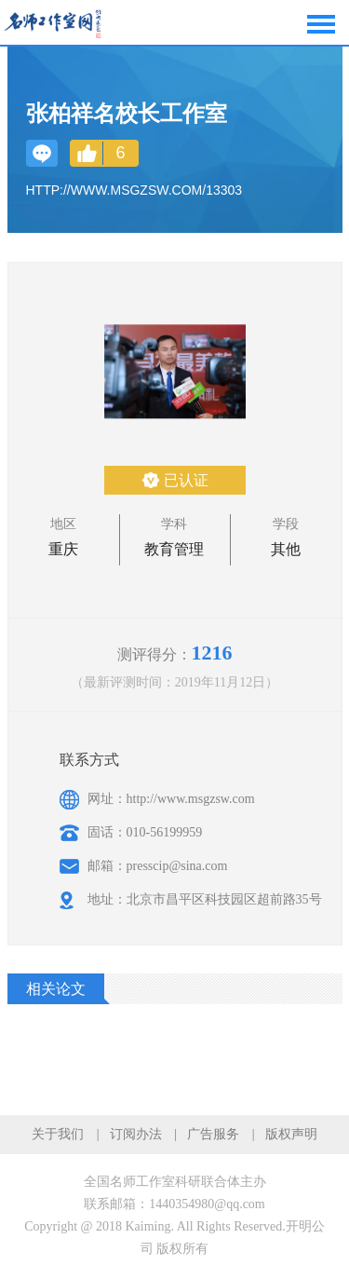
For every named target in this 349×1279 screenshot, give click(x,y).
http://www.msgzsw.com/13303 (134, 190)
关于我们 (58, 1134)
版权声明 (291, 1134)
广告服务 (213, 1134)
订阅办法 (136, 1134)
